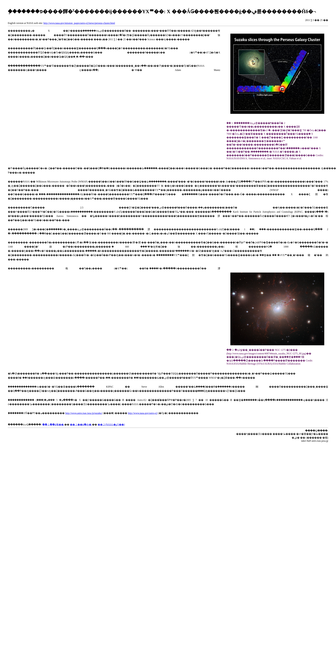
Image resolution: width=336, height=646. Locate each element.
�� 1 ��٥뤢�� (53, 424)
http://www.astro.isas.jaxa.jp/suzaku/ (83, 413)
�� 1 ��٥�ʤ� (81, 424)
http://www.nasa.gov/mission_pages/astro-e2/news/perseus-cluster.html (79, 23)
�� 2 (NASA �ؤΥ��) (111, 424)
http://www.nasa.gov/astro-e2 (142, 413)
